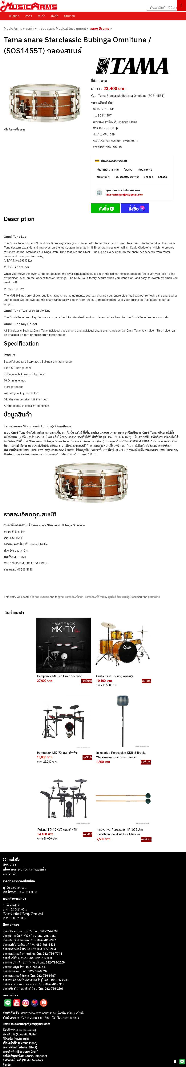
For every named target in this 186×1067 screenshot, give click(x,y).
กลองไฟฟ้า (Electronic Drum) (20, 968)
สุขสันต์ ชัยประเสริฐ (118, 596)
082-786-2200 (55, 879)
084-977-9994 (46, 866)
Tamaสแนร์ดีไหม (94, 596)
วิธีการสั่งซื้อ (11, 776)
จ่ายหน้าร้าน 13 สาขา (108, 170)
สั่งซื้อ (54, 16)
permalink (154, 596)
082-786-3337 (46, 857)
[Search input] (164, 8)
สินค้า (41, 16)
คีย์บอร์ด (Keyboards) (16, 955)
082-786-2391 (54, 905)
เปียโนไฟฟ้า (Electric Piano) (20, 960)
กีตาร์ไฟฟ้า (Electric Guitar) (19, 947)
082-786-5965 (54, 901)
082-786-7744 (52, 870)
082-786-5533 (45, 861)
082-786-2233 (59, 897)
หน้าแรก (14, 16)
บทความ (69, 16)
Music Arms (13, 28)
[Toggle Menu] (181, 5)
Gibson (7, 985)
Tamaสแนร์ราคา (73, 596)
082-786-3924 (35, 883)
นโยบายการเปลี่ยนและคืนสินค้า (24, 786)
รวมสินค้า (9, 791)
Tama (103, 81)
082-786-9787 (46, 892)
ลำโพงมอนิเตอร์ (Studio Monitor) (23, 977)
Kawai (6, 994)
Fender (7, 981)
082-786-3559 (47, 852)
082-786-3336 (44, 875)
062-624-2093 (49, 848)
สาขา (28, 16)
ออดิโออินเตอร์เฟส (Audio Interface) (25, 973)
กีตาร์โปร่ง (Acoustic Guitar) (20, 951)
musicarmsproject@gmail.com (124, 195)
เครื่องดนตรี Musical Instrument (61, 28)
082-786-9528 (37, 888)
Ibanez (7, 990)
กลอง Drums (99, 28)
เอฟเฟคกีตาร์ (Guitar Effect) (20, 964)
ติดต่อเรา (9, 781)
